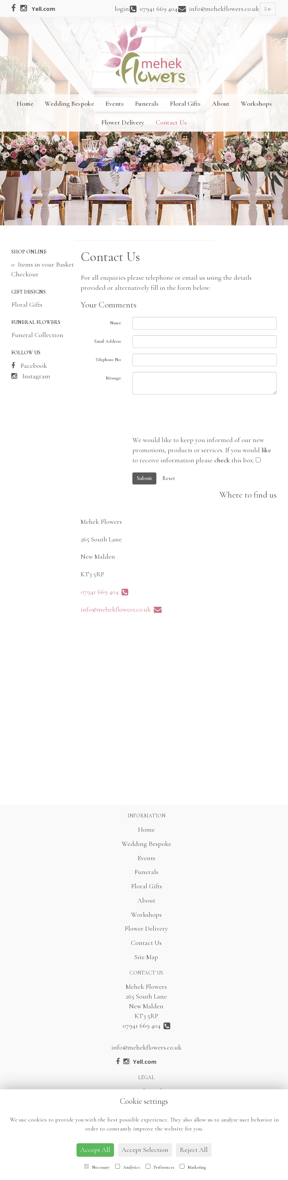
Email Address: (107, 341)
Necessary (97, 1167)
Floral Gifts (185, 103)
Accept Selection (145, 1150)
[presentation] (189, 414)
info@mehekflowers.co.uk (121, 609)
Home (24, 103)
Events (114, 103)
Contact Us (171, 122)
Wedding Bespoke (69, 103)
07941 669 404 (104, 592)
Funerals (147, 103)
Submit (144, 478)
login (122, 8)
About (221, 103)
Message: (113, 378)
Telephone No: (108, 359)
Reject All (194, 1150)
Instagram (30, 376)
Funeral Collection (37, 335)
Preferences (160, 1167)
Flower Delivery (122, 122)
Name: (115, 322)
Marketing (193, 1167)
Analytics (127, 1167)
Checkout (24, 274)
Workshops (256, 103)
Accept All (95, 1150)
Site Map (146, 957)
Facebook (29, 365)
